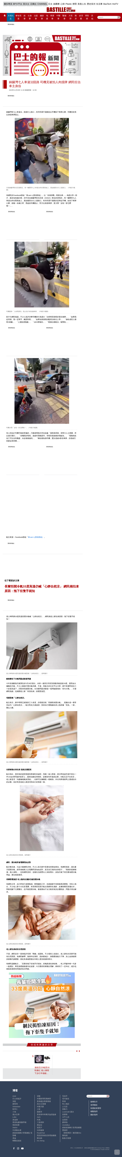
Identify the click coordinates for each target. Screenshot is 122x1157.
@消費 (81, 17)
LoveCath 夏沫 (68, 1112)
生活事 (99, 4)
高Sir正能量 (41, 1104)
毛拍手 (64, 1096)
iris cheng (40, 1141)
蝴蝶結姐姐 (16, 1141)
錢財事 (42, 17)
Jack (39, 1117)
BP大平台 (17, 4)
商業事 (52, 17)
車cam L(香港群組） (36, 537)
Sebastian (16, 1107)
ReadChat (41, 1133)
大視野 (70, 17)
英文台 (26, 4)
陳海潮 (64, 1135)
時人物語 (65, 1104)
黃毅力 (64, 1109)
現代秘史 (65, 1099)
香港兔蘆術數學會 (19, 1122)
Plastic (69, 4)
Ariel (14, 1096)
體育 (75, 4)
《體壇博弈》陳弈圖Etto (71, 1133)
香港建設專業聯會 (44, 1101)
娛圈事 (56, 4)
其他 (92, 17)
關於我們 (93, 1115)
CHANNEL (42, 4)
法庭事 (36, 17)
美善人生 (82, 4)
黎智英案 (18, 17)
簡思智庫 (15, 1125)
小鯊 (38, 1109)
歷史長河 (91, 4)
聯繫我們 (93, 1111)
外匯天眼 (40, 1107)
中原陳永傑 (16, 1130)
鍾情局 (15, 1104)
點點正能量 (66, 1138)
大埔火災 (11, 17)
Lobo (14, 1117)
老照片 (39, 1127)
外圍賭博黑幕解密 (44, 1099)
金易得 (64, 1120)
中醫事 (58, 17)
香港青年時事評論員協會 (46, 1114)
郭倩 (64, 1101)
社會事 (30, 17)
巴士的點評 (16, 1099)
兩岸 (76, 17)
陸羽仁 (15, 1109)
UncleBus (66, 1125)
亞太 (50, 4)
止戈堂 (64, 1107)
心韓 (62, 4)
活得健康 (40, 1130)
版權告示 (93, 1102)
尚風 (38, 1120)
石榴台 (33, 4)
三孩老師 (40, 1122)
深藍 (14, 1101)
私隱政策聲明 (95, 1108)
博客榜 (87, 17)
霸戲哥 (39, 1112)
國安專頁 (8, 4)
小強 (14, 1112)
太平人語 (65, 1117)
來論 (14, 1138)
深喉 (38, 1096)
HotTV (115, 4)
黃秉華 (64, 1114)
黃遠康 (15, 1120)
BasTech (107, 4)
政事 (25, 17)
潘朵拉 (39, 1125)
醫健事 (64, 17)
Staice (14, 1127)
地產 (47, 17)
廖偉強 (64, 1122)
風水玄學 (15, 1114)
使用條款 (93, 1105)
